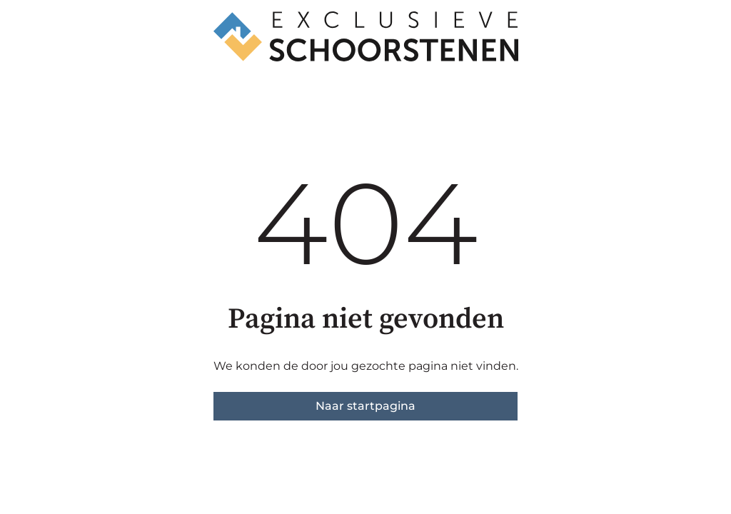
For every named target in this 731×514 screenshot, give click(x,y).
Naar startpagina (365, 406)
